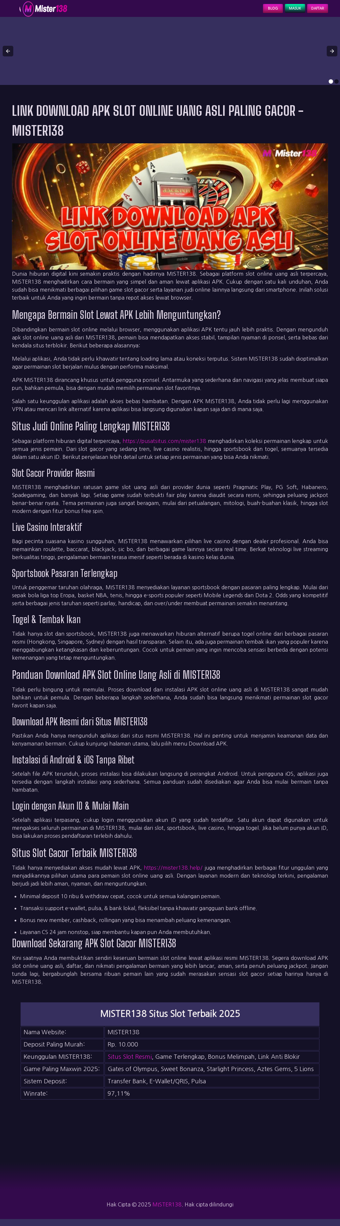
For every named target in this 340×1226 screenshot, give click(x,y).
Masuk (278, 12)
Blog (248, 12)
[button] (8, 57)
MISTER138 (167, 1211)
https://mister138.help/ (173, 874)
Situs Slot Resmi (130, 1064)
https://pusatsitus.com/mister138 (164, 448)
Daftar (312, 12)
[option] (331, 88)
